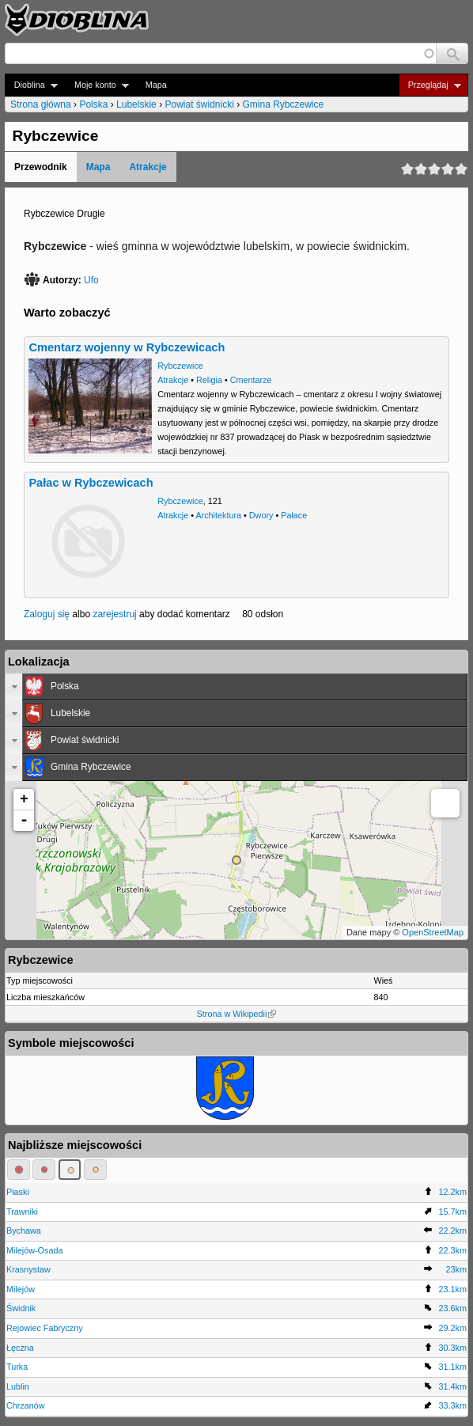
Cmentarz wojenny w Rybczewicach (126, 347)
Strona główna (40, 104)
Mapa (156, 84)
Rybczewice (180, 365)
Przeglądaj (430, 85)
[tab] (236, 686)
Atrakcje (147, 167)
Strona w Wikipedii (237, 1013)
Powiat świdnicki (199, 104)
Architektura (218, 515)
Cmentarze (251, 380)
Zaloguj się (47, 614)
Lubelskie (136, 104)
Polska (93, 104)
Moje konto (97, 85)
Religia (209, 380)
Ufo (91, 280)
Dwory (261, 515)
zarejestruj (114, 614)
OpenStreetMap (433, 932)
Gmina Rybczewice (283, 104)
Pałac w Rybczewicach (90, 482)
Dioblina (31, 85)
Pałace (294, 515)
